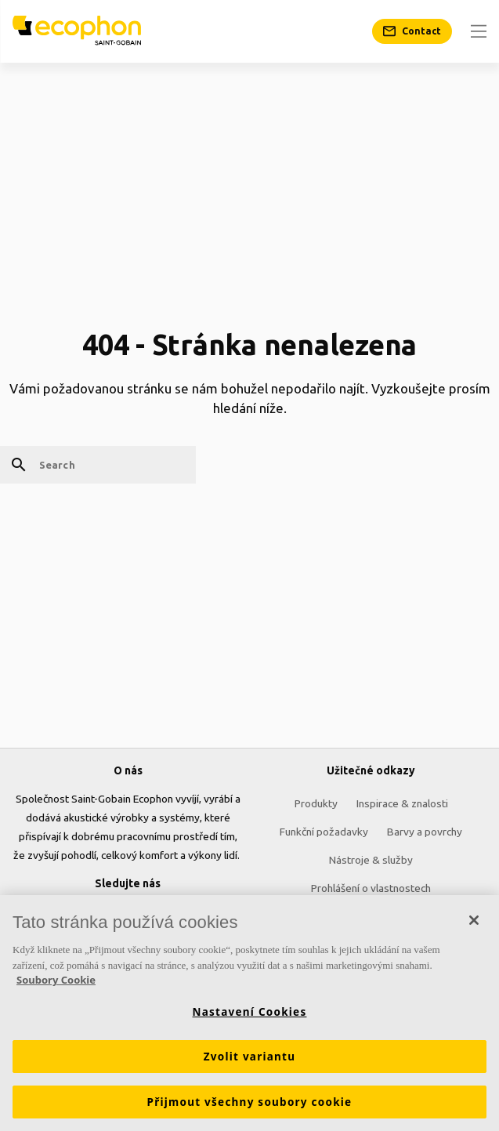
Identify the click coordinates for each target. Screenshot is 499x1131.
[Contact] (412, 31)
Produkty (316, 803)
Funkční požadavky (324, 831)
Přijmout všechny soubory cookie (250, 1102)
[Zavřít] (474, 921)
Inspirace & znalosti (402, 803)
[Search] (98, 465)
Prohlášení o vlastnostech (371, 888)
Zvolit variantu (250, 1056)
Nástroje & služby (371, 860)
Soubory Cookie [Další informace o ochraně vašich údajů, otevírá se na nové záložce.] (56, 980)
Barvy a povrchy (424, 831)
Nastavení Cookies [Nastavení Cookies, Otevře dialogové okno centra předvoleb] (250, 1012)
